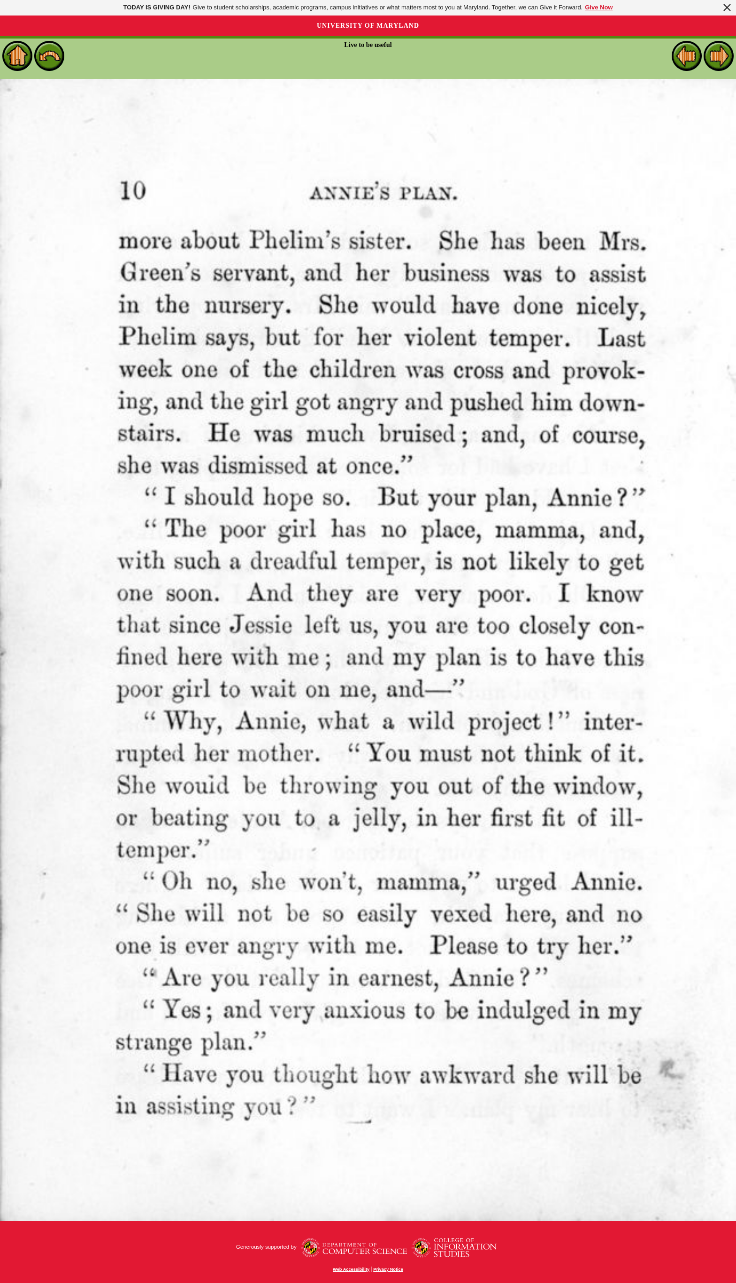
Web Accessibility (351, 1269)
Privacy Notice (388, 1269)
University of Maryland (368, 25)
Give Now (599, 7)
